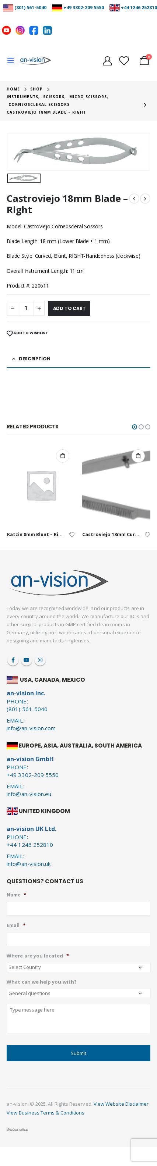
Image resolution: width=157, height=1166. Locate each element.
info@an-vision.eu (29, 794)
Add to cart (69, 308)
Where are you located (38, 956)
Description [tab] (34, 359)
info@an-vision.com (31, 728)
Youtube (26, 660)
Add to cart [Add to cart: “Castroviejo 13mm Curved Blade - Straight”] (138, 456)
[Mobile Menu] (13, 60)
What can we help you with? (42, 982)
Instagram (40, 660)
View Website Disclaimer (121, 1104)
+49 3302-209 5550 (83, 7)
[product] (41, 485)
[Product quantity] (26, 308)
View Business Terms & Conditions (45, 1112)
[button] (134, 426)
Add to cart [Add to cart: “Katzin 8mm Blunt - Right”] (62, 456)
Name (16, 895)
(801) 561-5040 (30, 7)
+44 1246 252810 (139, 7)
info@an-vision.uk (28, 863)
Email (16, 925)
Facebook (12, 660)
